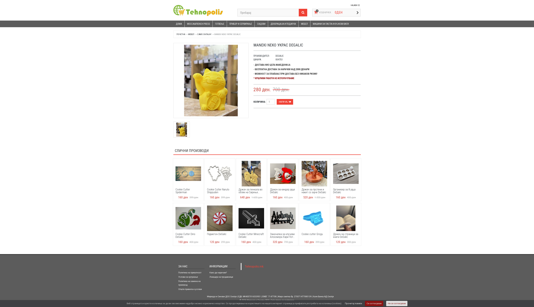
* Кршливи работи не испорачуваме (273, 78)
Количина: (259, 102)
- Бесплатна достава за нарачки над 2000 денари (281, 69)
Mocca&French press (198, 24)
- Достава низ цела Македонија (271, 65)
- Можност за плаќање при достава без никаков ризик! (285, 73)
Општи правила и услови (190, 289)
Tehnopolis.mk (254, 266)
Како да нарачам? (218, 273)
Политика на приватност (189, 273)
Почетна (181, 34)
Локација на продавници (221, 277)
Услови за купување (188, 277)
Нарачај (285, 102)
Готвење (219, 24)
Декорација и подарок (283, 24)
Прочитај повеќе (353, 303)
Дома (179, 24)
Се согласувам (374, 303)
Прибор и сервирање (240, 24)
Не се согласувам (397, 303)
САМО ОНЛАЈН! (204, 34)
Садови (261, 24)
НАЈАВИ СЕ (355, 5)
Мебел (304, 24)
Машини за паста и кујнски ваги (331, 24)
